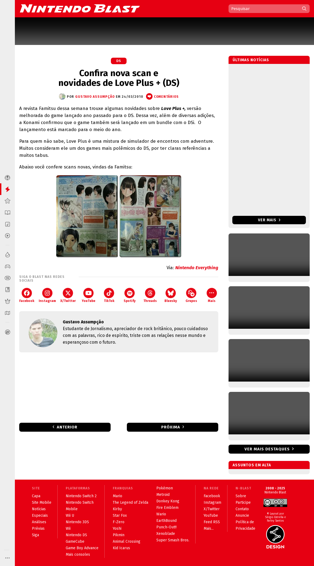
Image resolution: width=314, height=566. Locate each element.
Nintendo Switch (80, 502)
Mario (117, 496)
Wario (161, 514)
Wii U (70, 515)
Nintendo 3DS (77, 522)
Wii (68, 528)
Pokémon (164, 488)
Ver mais (269, 220)
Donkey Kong (167, 501)
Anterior (67, 427)
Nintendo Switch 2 (81, 496)
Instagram (47, 295)
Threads (150, 295)
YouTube (88, 295)
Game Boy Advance (82, 548)
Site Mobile (41, 502)
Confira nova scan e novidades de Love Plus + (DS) (118, 78)
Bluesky (170, 295)
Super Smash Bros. (172, 540)
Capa (36, 496)
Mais (212, 295)
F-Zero (118, 522)
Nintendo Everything (196, 268)
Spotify (129, 295)
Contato (242, 509)
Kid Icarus (121, 548)
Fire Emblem (167, 507)
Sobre (241, 496)
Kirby (117, 509)
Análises (39, 522)
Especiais (40, 515)
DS (118, 61)
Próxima (170, 427)
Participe (243, 502)
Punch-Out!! (166, 527)
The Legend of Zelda (130, 502)
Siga (35, 535)
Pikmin (118, 535)
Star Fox (120, 515)
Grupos (191, 295)
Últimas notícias (251, 60)
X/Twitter (68, 295)
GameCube (75, 541)
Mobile (72, 509)
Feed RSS (212, 522)
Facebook (26, 295)
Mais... (209, 528)
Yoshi (117, 528)
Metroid (163, 494)
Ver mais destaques (267, 449)
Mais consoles (78, 554)
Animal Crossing (126, 541)
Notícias (39, 509)
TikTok (109, 295)
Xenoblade (165, 533)
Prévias (38, 528)
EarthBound (166, 520)
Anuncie (242, 515)
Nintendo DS (76, 535)
